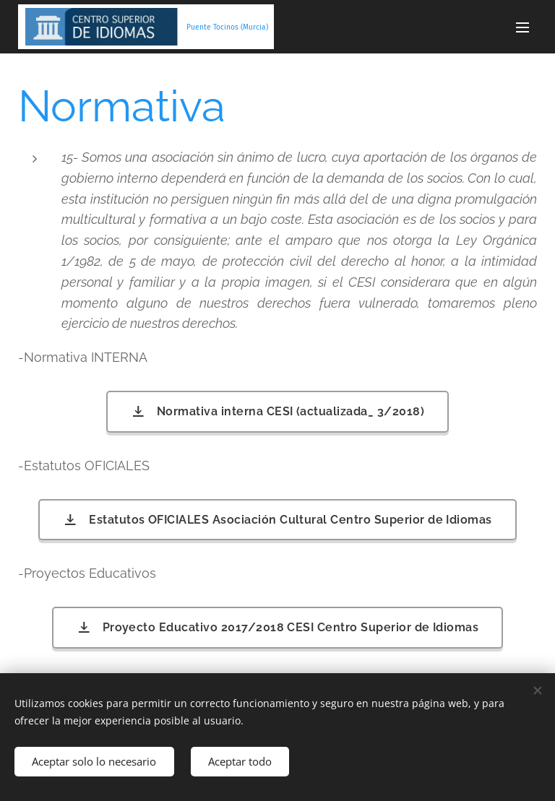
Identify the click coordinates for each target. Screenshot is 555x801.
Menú (522, 27)
